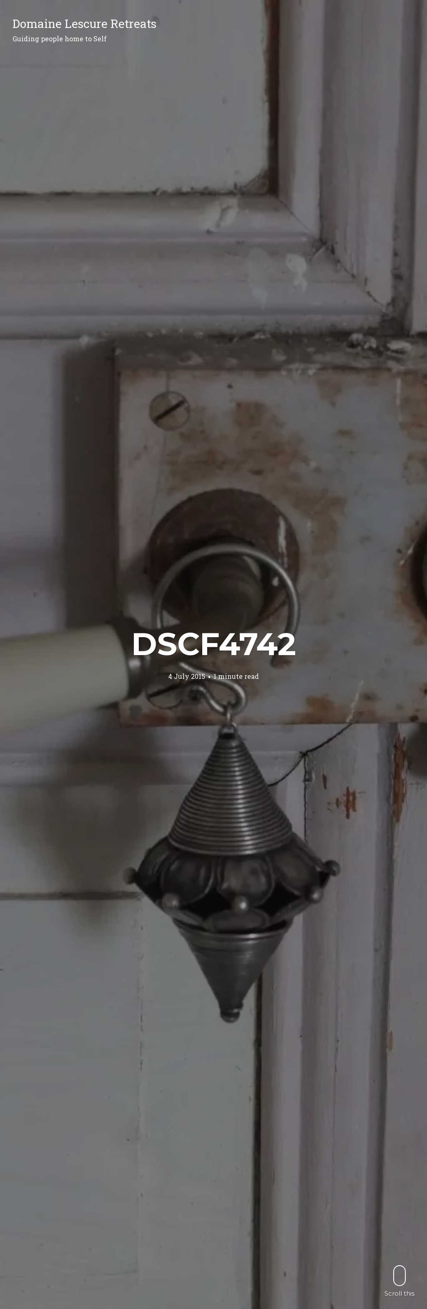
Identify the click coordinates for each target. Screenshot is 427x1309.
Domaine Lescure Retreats (84, 23)
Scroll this (399, 1280)
